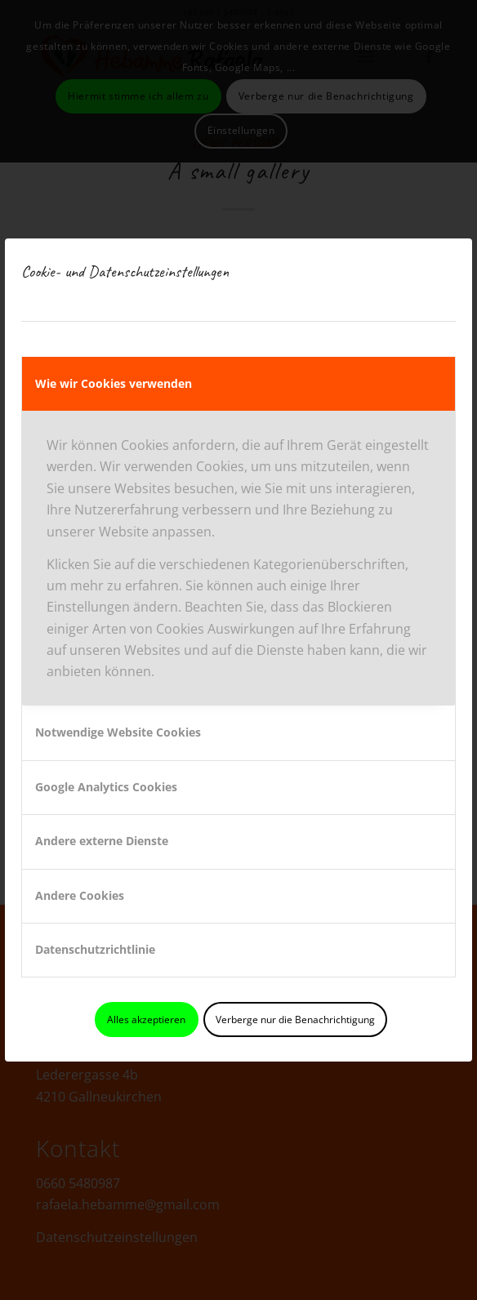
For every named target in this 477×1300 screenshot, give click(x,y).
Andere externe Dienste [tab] (101, 840)
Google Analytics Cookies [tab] (106, 787)
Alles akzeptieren (146, 1019)
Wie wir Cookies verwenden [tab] (113, 383)
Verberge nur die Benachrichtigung (295, 1019)
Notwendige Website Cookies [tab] (118, 732)
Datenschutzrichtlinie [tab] (95, 949)
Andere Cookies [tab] (79, 895)
